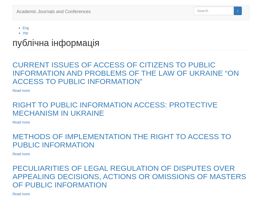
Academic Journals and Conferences (54, 11)
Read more (21, 91)
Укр (25, 33)
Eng (26, 28)
